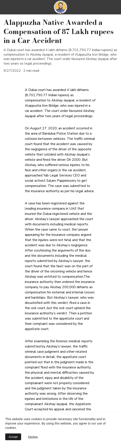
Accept (13, 436)
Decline (33, 436)
